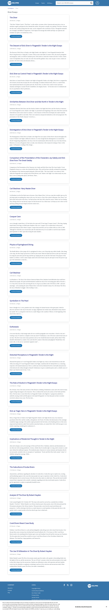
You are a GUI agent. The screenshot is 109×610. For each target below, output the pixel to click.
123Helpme (11, 8)
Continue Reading (16, 36)
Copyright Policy (36, 588)
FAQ (9, 592)
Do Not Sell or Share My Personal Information (44, 599)
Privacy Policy (35, 595)
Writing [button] (49, 3)
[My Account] (98, 3)
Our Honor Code (36, 593)
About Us (10, 588)
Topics (43, 3)
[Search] (91, 3)
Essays (37, 3)
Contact (10, 590)
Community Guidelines (38, 590)
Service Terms (35, 597)
